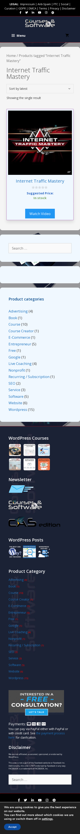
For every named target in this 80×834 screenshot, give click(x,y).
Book (13, 317)
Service (14, 389)
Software (16, 396)
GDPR (22, 8)
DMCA (32, 8)
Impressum (27, 4)
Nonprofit (17, 370)
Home (11, 55)
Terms (43, 8)
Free (12, 350)
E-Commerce (19, 337)
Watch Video (40, 213)
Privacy (54, 8)
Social (64, 4)
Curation (10, 8)
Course (14, 324)
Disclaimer (69, 8)
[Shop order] (40, 88)
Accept (12, 827)
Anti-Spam (44, 4)
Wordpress (18, 409)
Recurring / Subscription (29, 376)
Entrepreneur (20, 344)
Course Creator (21, 330)
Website (15, 402)
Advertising (18, 311)
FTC (56, 4)
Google (14, 357)
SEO (12, 383)
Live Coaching (20, 363)
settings (47, 819)
